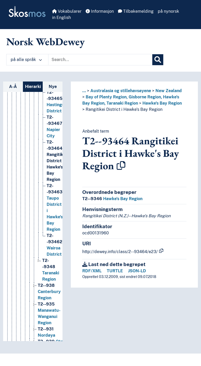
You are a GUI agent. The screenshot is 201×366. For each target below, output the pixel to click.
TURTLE (115, 270)
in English (61, 17)
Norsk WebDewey (45, 41)
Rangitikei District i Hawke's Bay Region (124, 109)
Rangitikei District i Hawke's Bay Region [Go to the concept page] (56, 195)
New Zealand (168, 90)
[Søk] (158, 59)
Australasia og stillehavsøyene (120, 90)
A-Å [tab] (13, 86)
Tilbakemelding (136, 11)
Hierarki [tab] (33, 86)
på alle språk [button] (26, 59)
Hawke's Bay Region (162, 103)
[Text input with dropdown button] (100, 59)
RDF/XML (92, 270)
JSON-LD (137, 270)
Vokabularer (66, 11)
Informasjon (100, 11)
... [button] (84, 90)
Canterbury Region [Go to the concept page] (49, 326)
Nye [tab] (53, 86)
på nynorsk (168, 11)
